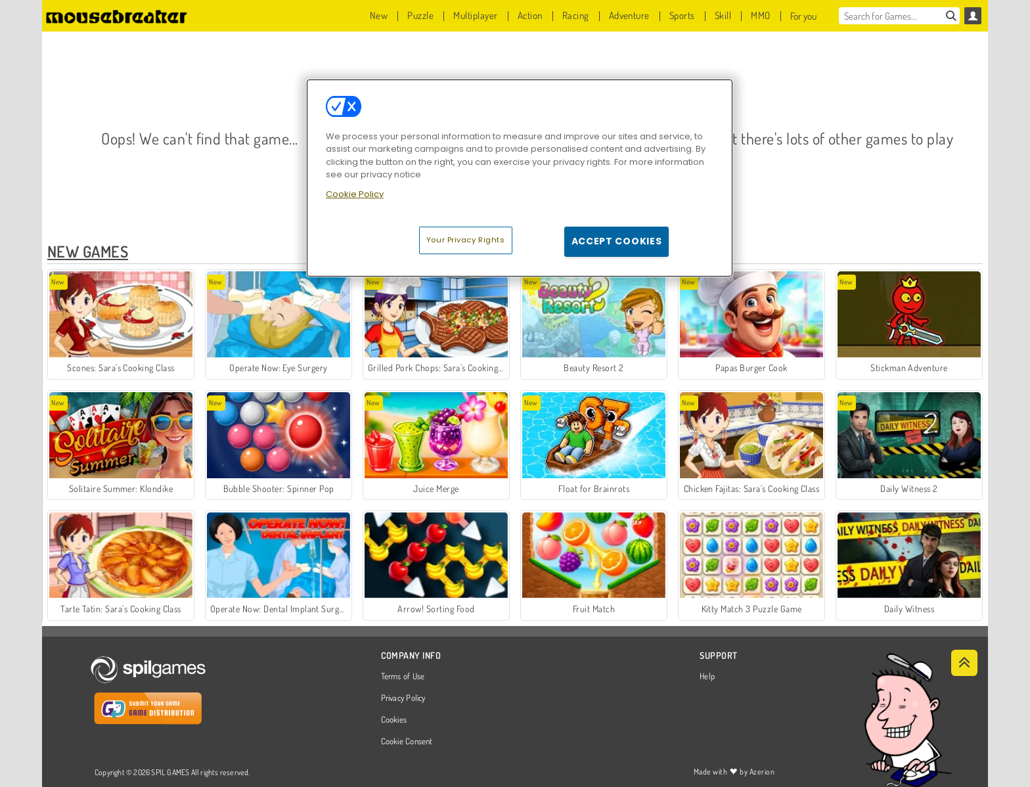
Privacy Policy (403, 698)
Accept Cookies (616, 241)
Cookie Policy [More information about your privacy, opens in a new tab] (355, 194)
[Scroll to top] (964, 663)
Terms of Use (403, 676)
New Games (87, 251)
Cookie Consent (407, 741)
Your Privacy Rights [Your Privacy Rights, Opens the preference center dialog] (465, 240)
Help (707, 676)
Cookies (394, 720)
